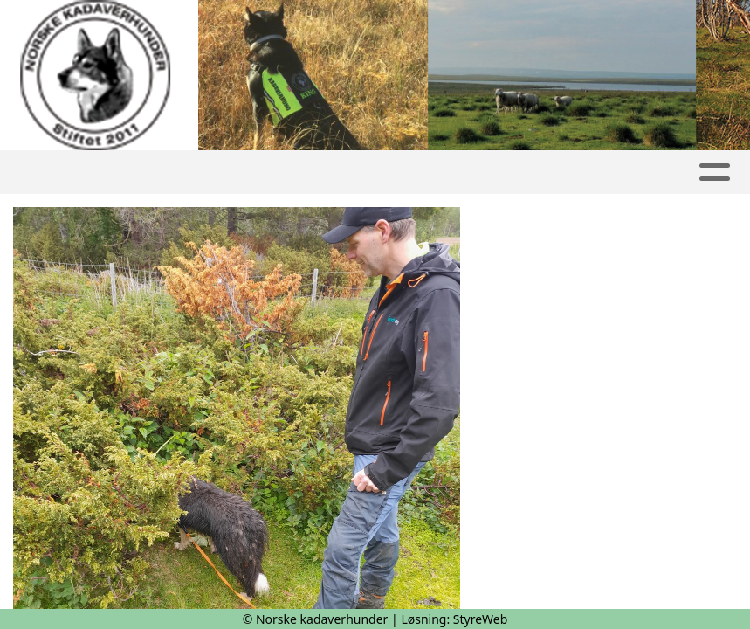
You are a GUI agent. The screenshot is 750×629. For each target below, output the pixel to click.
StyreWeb (480, 619)
